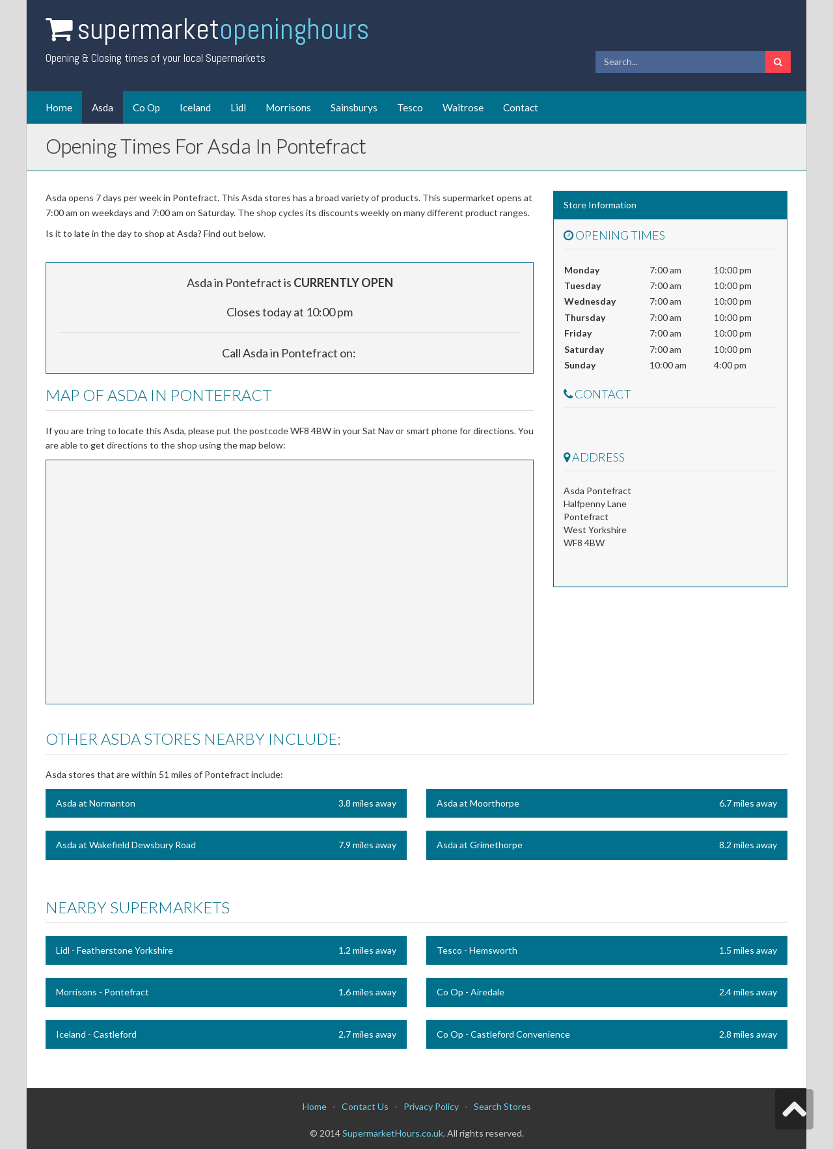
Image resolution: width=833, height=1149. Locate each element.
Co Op (146, 107)
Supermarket (223, 29)
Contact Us (365, 1106)
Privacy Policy (431, 1106)
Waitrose (463, 107)
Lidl (238, 107)
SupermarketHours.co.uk (392, 1133)
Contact (520, 107)
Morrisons (288, 107)
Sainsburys (354, 107)
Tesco (410, 107)
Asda (102, 107)
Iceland (195, 107)
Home (59, 107)
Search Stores (502, 1106)
